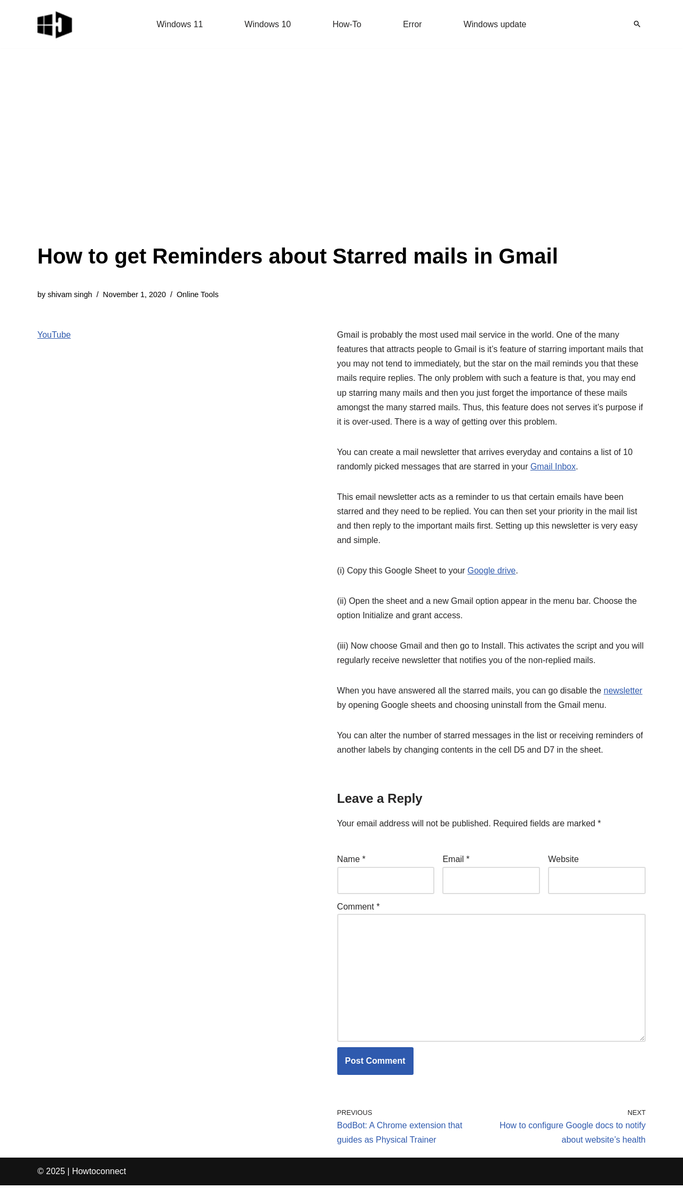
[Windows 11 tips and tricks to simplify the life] (55, 24)
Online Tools (198, 294)
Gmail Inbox (553, 467)
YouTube (54, 334)
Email (456, 861)
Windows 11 (179, 24)
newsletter (624, 692)
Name (351, 861)
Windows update (495, 24)
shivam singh (69, 294)
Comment (358, 908)
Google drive (492, 571)
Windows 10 (267, 24)
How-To (346, 24)
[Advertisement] (297, 160)
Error (412, 24)
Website (563, 861)
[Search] (637, 24)
